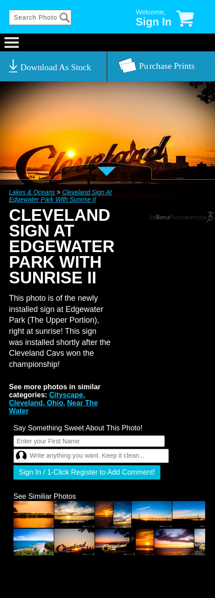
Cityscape (66, 395)
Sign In (154, 22)
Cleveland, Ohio (36, 403)
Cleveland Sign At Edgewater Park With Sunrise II (60, 196)
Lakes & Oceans (32, 192)
